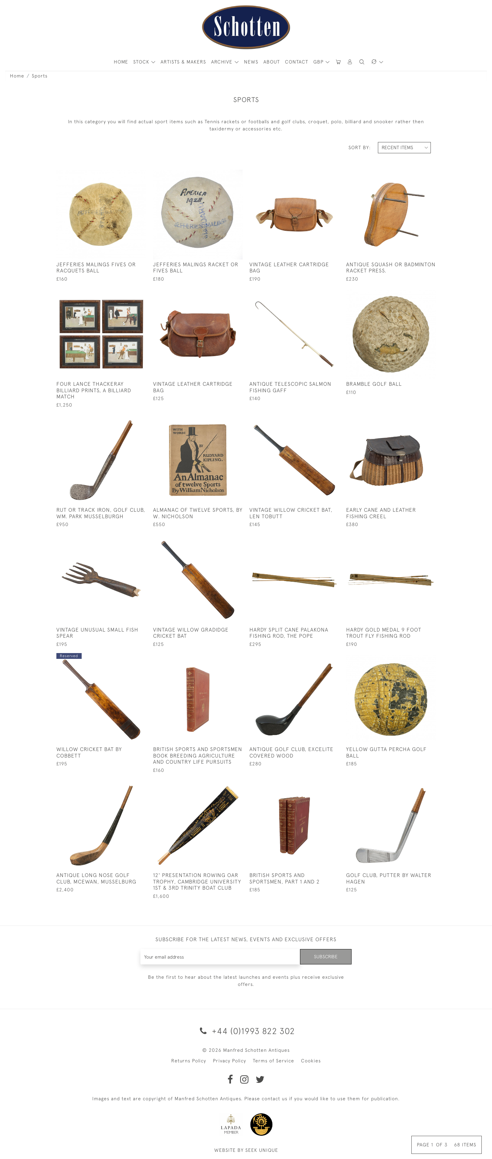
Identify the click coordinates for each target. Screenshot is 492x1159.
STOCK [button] (142, 62)
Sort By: (359, 147)
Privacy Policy (229, 1060)
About (271, 62)
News (251, 62)
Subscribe (326, 956)
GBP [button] (319, 62)
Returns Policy (188, 1060)
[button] (350, 62)
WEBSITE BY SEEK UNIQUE (246, 1150)
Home (17, 76)
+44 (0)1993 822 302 (246, 1031)
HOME (121, 62)
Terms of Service (273, 1060)
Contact (296, 62)
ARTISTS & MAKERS (183, 62)
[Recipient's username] (220, 956)
